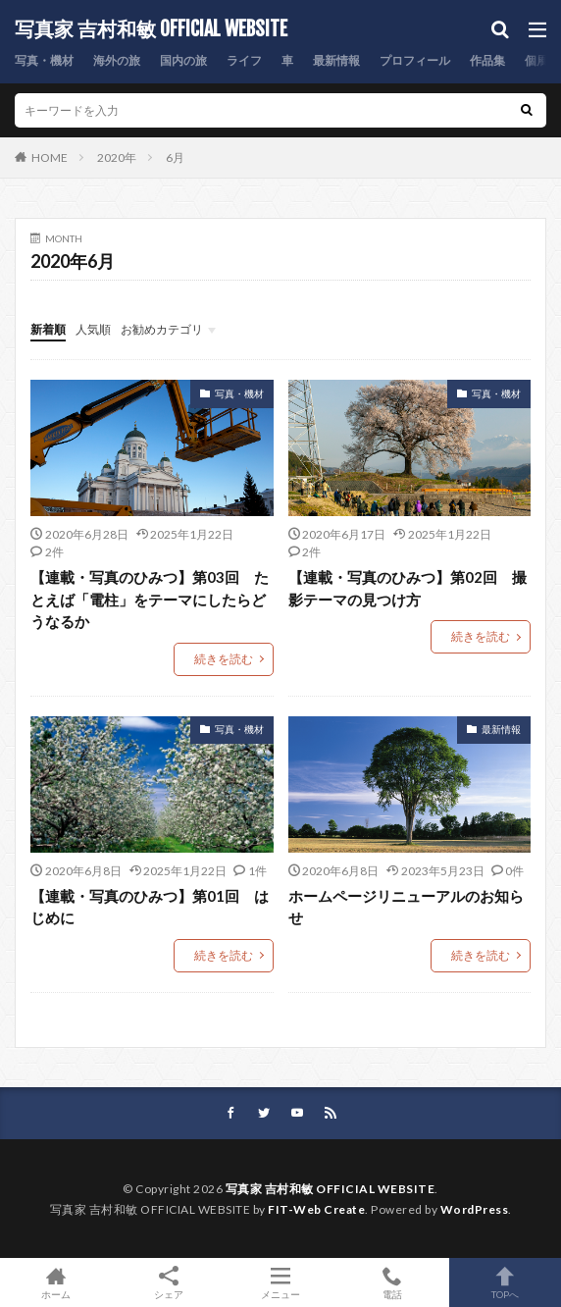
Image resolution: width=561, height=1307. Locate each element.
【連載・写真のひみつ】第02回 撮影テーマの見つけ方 (407, 588)
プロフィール (415, 60)
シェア (168, 1283)
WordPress (474, 1209)
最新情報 (336, 60)
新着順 (48, 329)
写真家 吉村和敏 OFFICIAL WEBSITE (151, 29)
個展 (536, 60)
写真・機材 (44, 60)
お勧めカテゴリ (162, 329)
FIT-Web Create (316, 1209)
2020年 (116, 157)
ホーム (56, 1282)
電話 (392, 1282)
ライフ (244, 60)
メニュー (280, 1282)
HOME (49, 157)
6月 (175, 157)
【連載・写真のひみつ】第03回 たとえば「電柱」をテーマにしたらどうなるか (149, 599)
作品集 (487, 60)
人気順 (93, 329)
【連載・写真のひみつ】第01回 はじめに (149, 907)
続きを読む (223, 659)
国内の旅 (183, 60)
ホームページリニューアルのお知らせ (406, 907)
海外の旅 (116, 60)
